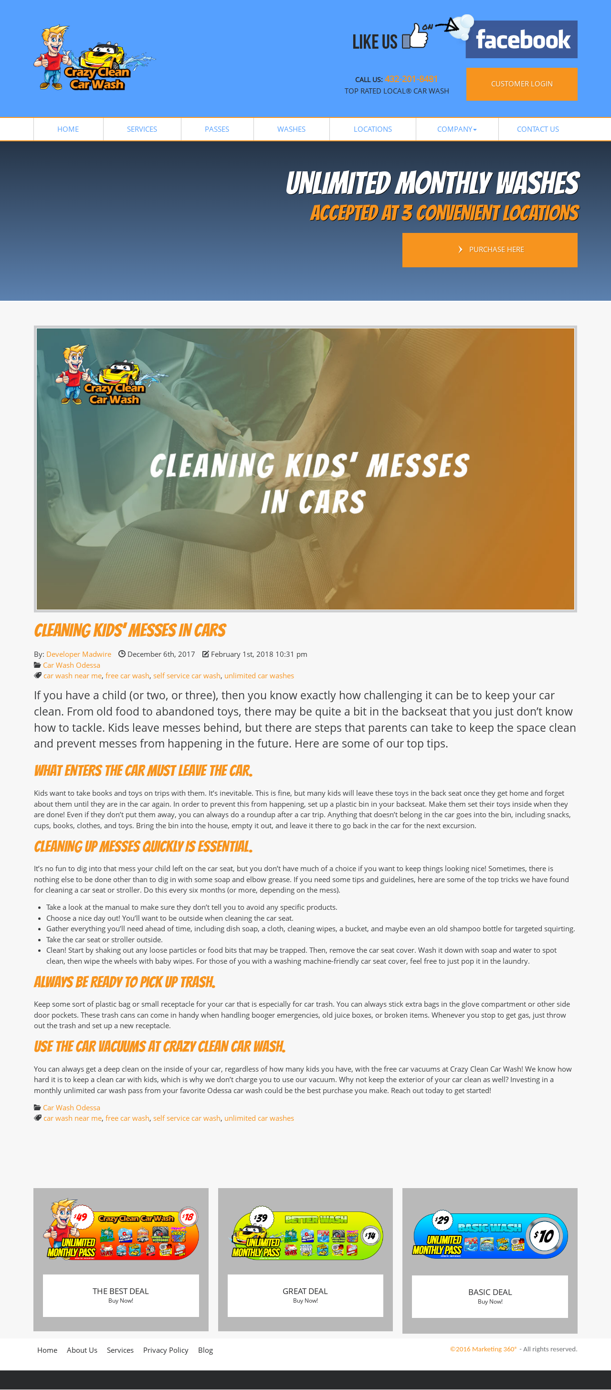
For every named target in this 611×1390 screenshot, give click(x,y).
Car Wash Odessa (71, 665)
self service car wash (187, 675)
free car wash (127, 675)
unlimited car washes (259, 675)
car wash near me (72, 675)
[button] (457, 129)
